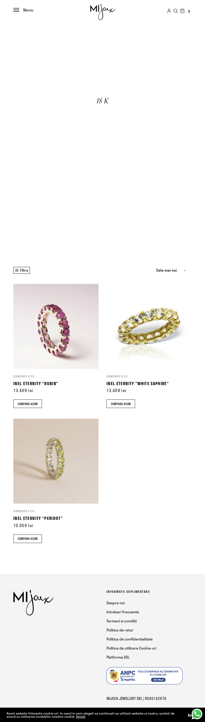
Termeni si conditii (122, 621)
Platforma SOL (118, 657)
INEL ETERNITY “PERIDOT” (38, 518)
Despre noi (116, 603)
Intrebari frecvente (123, 612)
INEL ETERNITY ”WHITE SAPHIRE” (138, 383)
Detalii (80, 716)
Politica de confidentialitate (130, 639)
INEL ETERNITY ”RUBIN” (35, 383)
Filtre (21, 270)
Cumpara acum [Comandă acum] (28, 404)
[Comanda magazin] (172, 270)
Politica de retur (120, 630)
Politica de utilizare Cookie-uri (131, 648)
